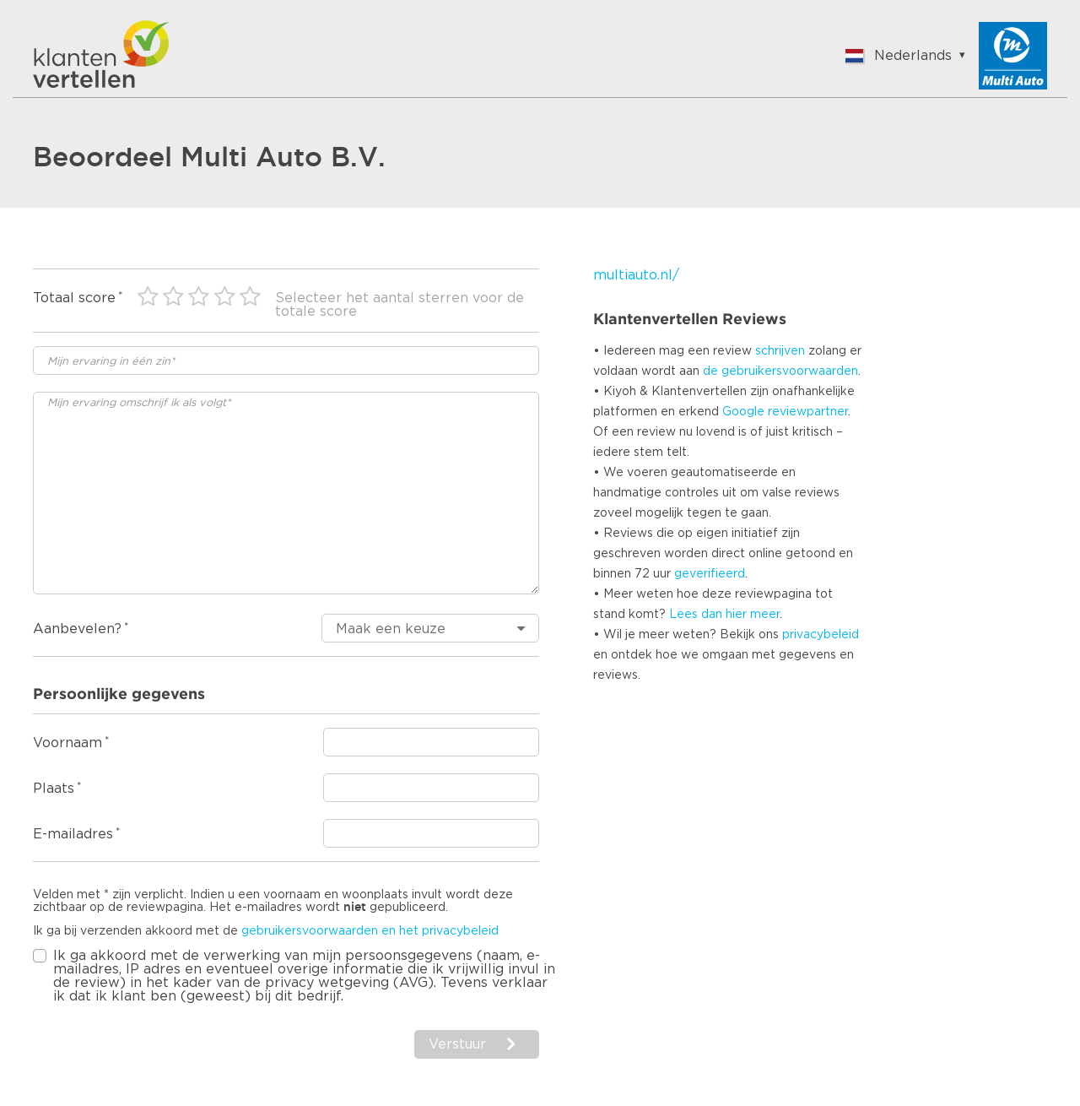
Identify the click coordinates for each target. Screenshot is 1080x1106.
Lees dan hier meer (724, 615)
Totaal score (74, 298)
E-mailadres (73, 834)
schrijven (780, 351)
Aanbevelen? (77, 629)
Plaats (53, 788)
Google (743, 412)
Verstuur (457, 1044)
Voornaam (67, 743)
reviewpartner (808, 412)
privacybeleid (820, 635)
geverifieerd (709, 574)
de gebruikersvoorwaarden (780, 371)
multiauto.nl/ (636, 275)
